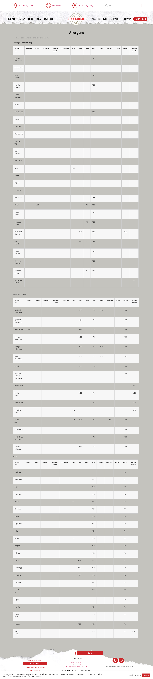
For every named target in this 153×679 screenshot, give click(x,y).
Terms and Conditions (35, 667)
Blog (105, 19)
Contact (127, 19)
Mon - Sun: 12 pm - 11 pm (86, 6)
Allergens (35, 663)
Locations (116, 19)
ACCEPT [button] (146, 675)
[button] (140, 19)
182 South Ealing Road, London (27, 6)
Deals (30, 19)
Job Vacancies (34, 660)
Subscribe (52, 650)
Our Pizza (12, 19)
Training (96, 19)
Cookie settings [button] (135, 675)
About (22, 19)
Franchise (48, 19)
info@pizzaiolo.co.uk (76, 662)
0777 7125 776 (56, 6)
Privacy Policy (35, 671)
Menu (39, 19)
